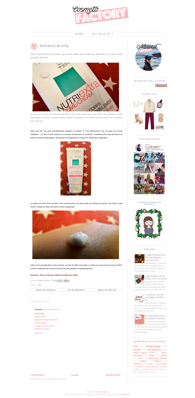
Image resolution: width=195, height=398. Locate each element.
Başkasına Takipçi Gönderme (46, 319)
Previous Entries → (114, 375)
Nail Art (162, 369)
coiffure (143, 360)
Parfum (151, 355)
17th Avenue (102, 392)
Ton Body (145, 369)
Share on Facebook (46, 290)
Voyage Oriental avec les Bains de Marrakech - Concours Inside (155, 257)
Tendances (154, 350)
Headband (163, 366)
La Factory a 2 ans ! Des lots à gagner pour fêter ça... (154, 297)
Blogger (126, 394)
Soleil (137, 369)
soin (39, 285)
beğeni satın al (40, 316)
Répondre (39, 333)
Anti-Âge (154, 369)
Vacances (153, 372)
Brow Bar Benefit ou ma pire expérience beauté (155, 317)
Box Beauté (162, 364)
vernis (164, 355)
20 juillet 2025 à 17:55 (51, 309)
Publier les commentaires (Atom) (53, 379)
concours (137, 363)
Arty (134, 372)
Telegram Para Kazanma (44, 326)
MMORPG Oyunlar (42, 329)
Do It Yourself (143, 372)
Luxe (140, 358)
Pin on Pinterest (76, 290)
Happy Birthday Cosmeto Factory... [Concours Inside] (156, 277)
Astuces (139, 366)
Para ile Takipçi (40, 323)
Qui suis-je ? (102, 34)
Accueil (75, 375)
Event (150, 364)
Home (79, 34)
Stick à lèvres (151, 366)
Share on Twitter (107, 290)
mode (136, 350)
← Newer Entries (37, 375)
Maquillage (153, 346)
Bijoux (158, 360)
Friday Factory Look (143, 352)
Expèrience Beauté (158, 358)
